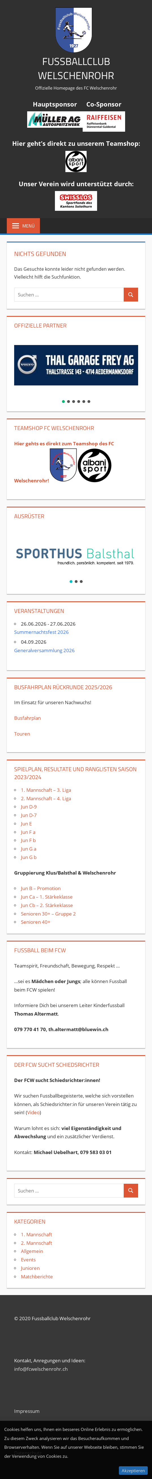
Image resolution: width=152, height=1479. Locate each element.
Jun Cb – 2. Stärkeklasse (47, 905)
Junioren (30, 1268)
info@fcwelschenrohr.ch (41, 1369)
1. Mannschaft (36, 1234)
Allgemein (32, 1251)
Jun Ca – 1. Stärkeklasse (47, 897)
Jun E (26, 823)
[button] (76, 365)
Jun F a (28, 832)
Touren (22, 733)
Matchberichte (37, 1276)
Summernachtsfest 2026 (41, 632)
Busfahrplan (27, 718)
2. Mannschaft (36, 1243)
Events (28, 1259)
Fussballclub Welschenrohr (76, 68)
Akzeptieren (133, 1470)
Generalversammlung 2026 (44, 650)
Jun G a (28, 848)
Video (33, 1112)
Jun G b (29, 857)
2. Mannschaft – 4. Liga (46, 798)
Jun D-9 (29, 806)
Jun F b (28, 840)
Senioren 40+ (35, 922)
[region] (76, 369)
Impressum (27, 1411)
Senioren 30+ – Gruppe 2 (48, 913)
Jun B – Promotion (41, 888)
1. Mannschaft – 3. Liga (46, 790)
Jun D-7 (29, 815)
